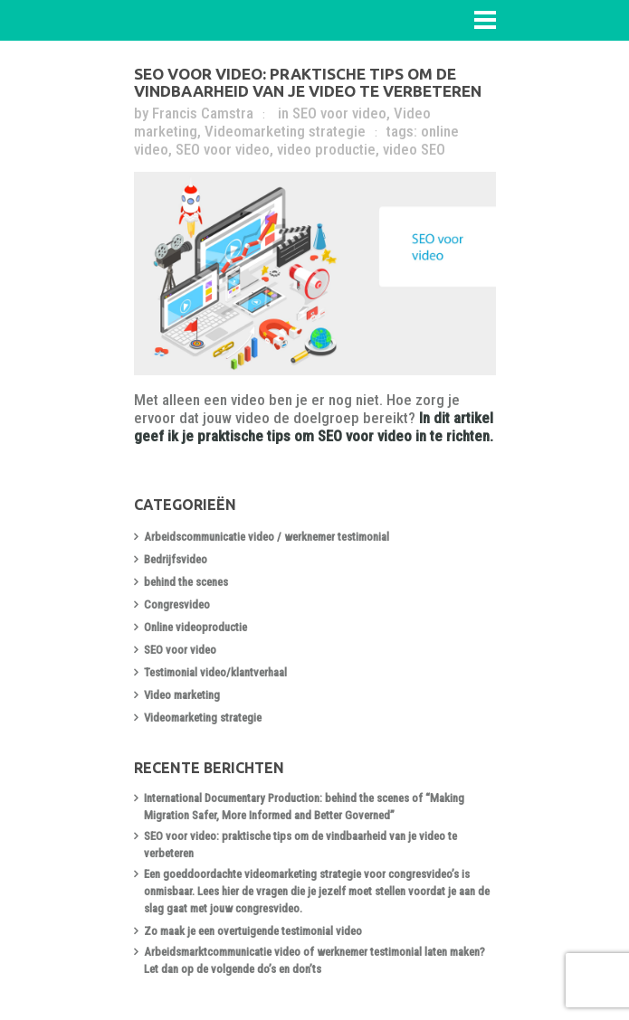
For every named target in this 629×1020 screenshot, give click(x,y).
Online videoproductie (195, 627)
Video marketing (182, 695)
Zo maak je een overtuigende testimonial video (253, 931)
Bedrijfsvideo (175, 559)
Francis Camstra (202, 113)
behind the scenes (186, 582)
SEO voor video (339, 113)
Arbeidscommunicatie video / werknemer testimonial (266, 536)
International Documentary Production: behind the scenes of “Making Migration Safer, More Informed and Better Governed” (304, 806)
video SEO (414, 149)
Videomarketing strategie (285, 131)
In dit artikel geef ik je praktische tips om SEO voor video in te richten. (313, 427)
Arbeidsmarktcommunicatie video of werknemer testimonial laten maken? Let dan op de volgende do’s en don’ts (314, 960)
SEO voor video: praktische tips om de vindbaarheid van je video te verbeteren (307, 82)
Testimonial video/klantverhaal (215, 672)
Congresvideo (177, 604)
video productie (326, 149)
